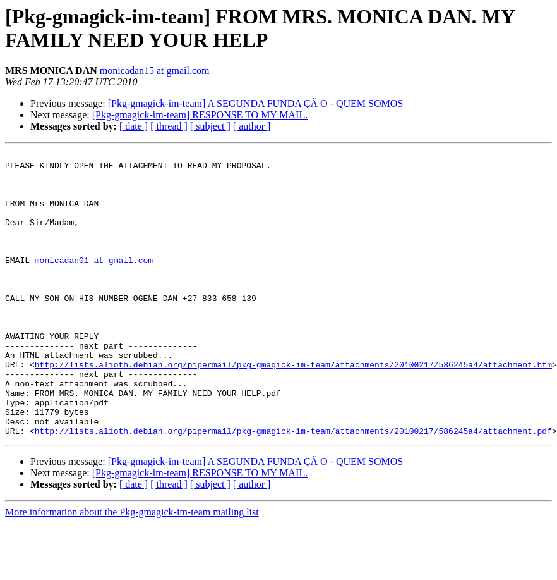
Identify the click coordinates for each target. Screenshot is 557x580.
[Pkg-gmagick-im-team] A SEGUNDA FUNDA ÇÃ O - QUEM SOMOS (256, 103)
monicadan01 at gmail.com (94, 282)
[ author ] (252, 126)
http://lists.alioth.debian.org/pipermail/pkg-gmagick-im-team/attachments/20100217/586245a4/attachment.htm (293, 408)
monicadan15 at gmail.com (155, 70)
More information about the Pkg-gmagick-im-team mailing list (132, 569)
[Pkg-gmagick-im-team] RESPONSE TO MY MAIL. (200, 114)
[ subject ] (210, 126)
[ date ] (133, 126)
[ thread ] (169, 126)
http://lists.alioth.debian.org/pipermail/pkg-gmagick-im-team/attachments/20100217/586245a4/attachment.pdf (293, 487)
